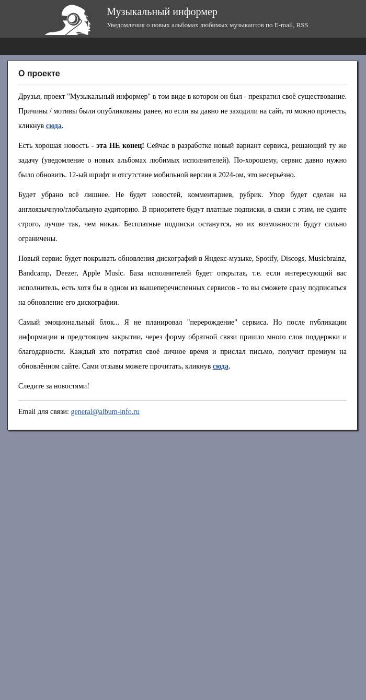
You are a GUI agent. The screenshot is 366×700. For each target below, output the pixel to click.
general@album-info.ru (105, 412)
